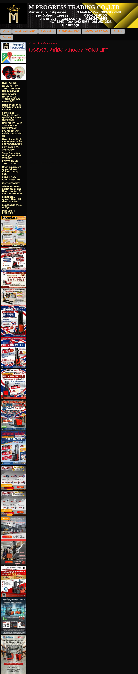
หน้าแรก (32, 43)
